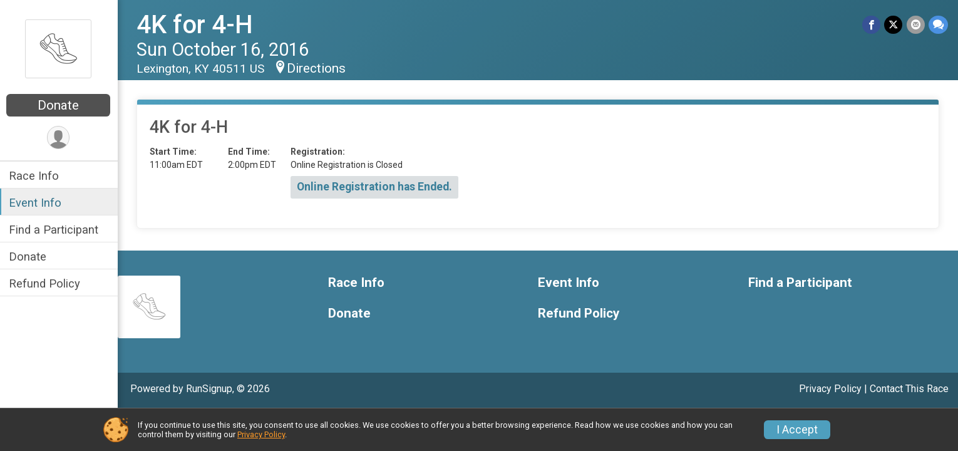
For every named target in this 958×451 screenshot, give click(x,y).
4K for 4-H (196, 24)
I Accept (797, 429)
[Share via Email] (916, 25)
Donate (59, 105)
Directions (317, 68)
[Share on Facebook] (872, 25)
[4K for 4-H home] (59, 48)
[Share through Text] (938, 25)
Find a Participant (55, 229)
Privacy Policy (830, 389)
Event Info (36, 202)
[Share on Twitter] (894, 25)
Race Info (35, 175)
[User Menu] (59, 137)
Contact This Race (909, 389)
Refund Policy (45, 283)
